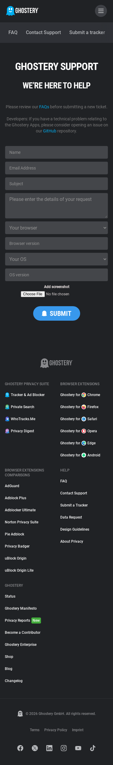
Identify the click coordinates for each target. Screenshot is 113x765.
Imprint (77, 730)
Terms (34, 730)
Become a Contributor (22, 632)
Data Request (71, 517)
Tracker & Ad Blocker (25, 394)
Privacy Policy (55, 730)
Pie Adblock (14, 534)
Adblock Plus (15, 498)
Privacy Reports (23, 620)
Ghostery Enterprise (20, 645)
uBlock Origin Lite (19, 570)
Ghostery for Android (80, 455)
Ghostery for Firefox (79, 407)
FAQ (63, 481)
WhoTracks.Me (20, 419)
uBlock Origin (16, 558)
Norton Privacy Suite (21, 522)
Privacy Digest (19, 431)
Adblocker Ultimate (20, 510)
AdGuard (12, 486)
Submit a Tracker (74, 505)
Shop (9, 657)
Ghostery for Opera (78, 431)
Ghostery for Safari (78, 419)
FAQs (44, 106)
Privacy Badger (17, 546)
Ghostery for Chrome (80, 394)
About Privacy (71, 541)
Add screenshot (56, 287)
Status (10, 596)
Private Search (19, 407)
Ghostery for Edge (78, 443)
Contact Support (73, 493)
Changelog (14, 681)
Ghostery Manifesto (21, 608)
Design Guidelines (74, 529)
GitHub (49, 131)
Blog (8, 669)
